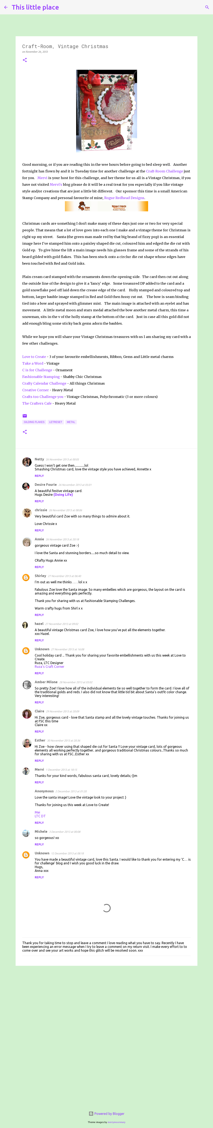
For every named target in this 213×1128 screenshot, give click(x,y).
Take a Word (33, 363)
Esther (40, 740)
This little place (35, 7)
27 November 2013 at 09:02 (61, 623)
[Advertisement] (106, 1001)
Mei (37, 812)
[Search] (64, 7)
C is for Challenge (37, 370)
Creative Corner (35, 390)
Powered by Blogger (106, 1114)
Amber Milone (46, 682)
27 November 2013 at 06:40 (64, 576)
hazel (39, 624)
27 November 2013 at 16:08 (67, 649)
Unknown (42, 649)
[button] (24, 60)
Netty (39, 459)
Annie (39, 539)
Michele (41, 831)
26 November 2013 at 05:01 (75, 484)
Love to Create (34, 357)
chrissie (41, 510)
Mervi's (56, 184)
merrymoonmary (116, 1122)
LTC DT (40, 816)
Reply (39, 475)
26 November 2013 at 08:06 (65, 510)
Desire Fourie (46, 484)
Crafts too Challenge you (42, 397)
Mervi (42, 178)
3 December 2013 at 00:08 (64, 831)
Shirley (40, 576)
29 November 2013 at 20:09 (62, 711)
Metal (71, 422)
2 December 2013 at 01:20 (71, 791)
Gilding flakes (34, 422)
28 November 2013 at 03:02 (75, 682)
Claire (39, 711)
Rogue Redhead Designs (124, 198)
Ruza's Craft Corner (49, 666)
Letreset (55, 422)
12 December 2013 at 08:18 (67, 853)
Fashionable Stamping (41, 377)
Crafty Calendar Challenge (44, 383)
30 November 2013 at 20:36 (63, 740)
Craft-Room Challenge (164, 171)
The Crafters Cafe (37, 403)
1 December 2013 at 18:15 (61, 769)
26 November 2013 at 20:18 (62, 539)
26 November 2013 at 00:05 (62, 459)
